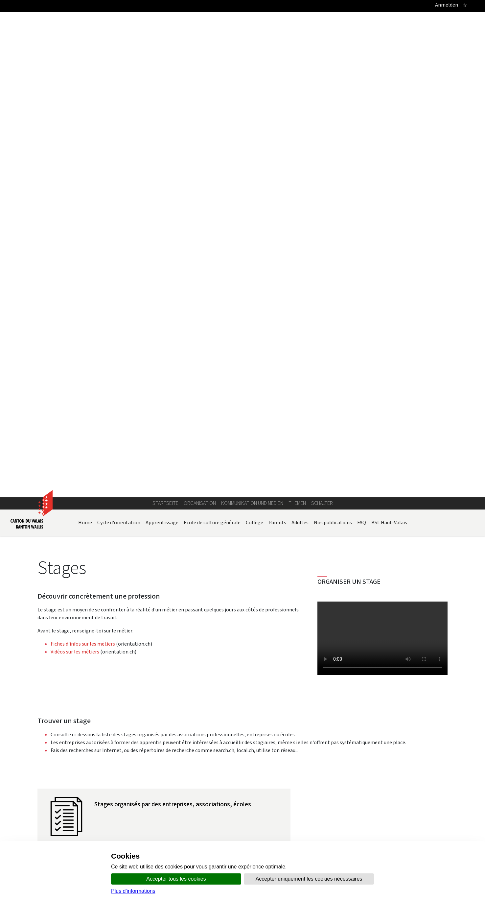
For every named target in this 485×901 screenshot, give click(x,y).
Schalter (322, 91)
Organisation (200, 91)
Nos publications (333, 111)
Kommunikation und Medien (252, 91)
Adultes (300, 111)
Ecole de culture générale (212, 111)
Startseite (165, 91)
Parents (277, 111)
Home (85, 111)
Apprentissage (162, 111)
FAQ (361, 111)
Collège (254, 111)
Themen (297, 91)
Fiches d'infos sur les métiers (83, 232)
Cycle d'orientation (118, 111)
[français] (465, 5)
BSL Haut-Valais (389, 111)
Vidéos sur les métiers (75, 240)
